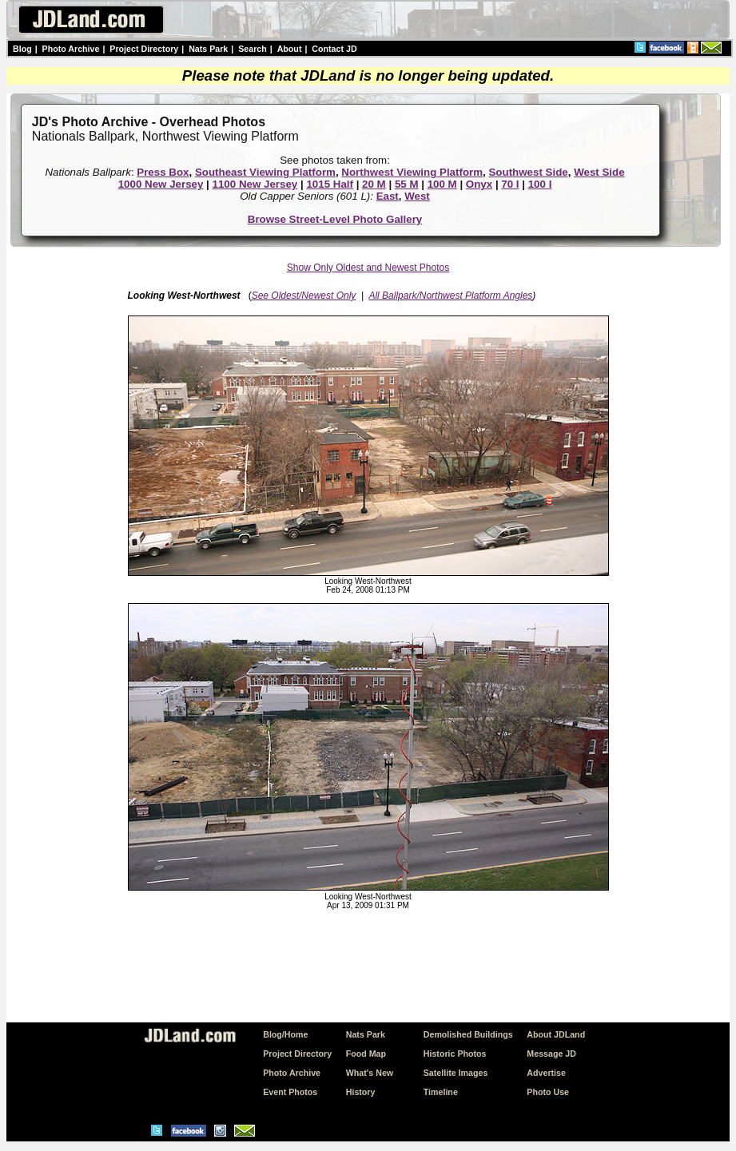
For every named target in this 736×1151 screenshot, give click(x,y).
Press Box (163, 172)
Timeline (441, 1092)
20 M (374, 184)
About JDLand (556, 1034)
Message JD (551, 1053)
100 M (442, 184)
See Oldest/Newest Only (304, 295)
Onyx (479, 184)
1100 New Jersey (255, 184)
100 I (540, 184)
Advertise (546, 1073)
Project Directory (143, 49)
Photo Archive (71, 49)
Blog (22, 49)
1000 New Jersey (161, 184)
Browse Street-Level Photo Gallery (335, 219)
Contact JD (334, 49)
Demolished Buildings (468, 1034)
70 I (510, 184)
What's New (369, 1073)
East (387, 196)
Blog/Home (285, 1034)
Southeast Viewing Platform (265, 172)
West (417, 196)
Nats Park (208, 49)
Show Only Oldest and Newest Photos (368, 267)
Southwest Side (527, 172)
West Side (599, 172)
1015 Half (329, 184)
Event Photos (290, 1092)
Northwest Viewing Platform (412, 172)
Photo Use (548, 1092)
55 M (407, 184)
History (361, 1092)
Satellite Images (456, 1073)
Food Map (366, 1053)
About (289, 49)
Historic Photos (455, 1053)
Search (252, 49)
